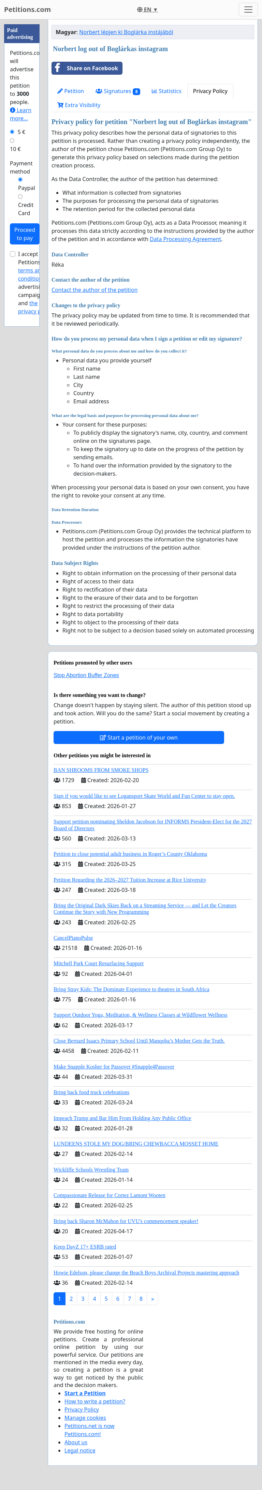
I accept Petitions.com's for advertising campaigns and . (37, 282)
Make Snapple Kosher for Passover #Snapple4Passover (114, 1067)
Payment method (21, 167)
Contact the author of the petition (94, 290)
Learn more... (20, 114)
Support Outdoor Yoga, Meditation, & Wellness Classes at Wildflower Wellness (141, 1015)
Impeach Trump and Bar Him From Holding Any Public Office (122, 1118)
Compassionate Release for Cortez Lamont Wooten (109, 1195)
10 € (15, 149)
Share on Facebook (85, 68)
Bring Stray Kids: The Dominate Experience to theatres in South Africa (131, 989)
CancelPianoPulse (73, 938)
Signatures (118, 91)
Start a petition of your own (138, 737)
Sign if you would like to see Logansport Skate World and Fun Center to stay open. (144, 796)
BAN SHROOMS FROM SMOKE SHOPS (101, 770)
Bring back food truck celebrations (91, 1092)
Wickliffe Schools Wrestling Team (91, 1170)
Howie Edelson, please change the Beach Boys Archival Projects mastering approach (146, 1273)
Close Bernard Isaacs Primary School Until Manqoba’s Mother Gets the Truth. (139, 1041)
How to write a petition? (94, 1401)
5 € (21, 132)
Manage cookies (85, 1417)
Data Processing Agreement (185, 239)
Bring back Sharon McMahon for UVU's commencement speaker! (126, 1221)
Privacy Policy (210, 91)
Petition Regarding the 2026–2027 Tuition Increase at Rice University (130, 880)
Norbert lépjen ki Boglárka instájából (126, 32)
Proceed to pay (24, 234)
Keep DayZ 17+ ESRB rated (85, 1247)
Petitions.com (27, 9)
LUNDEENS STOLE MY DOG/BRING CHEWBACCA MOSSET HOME (136, 1144)
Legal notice (80, 1450)
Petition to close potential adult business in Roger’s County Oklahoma (130, 854)
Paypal (26, 188)
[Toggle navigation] (248, 9)
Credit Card (25, 209)
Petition (70, 91)
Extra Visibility (78, 105)
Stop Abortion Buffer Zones (86, 675)
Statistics (166, 91)
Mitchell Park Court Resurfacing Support (99, 963)
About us (75, 1442)
